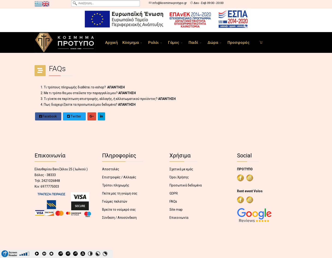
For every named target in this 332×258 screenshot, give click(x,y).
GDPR (173, 193)
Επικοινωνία (178, 217)
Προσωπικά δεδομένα (185, 185)
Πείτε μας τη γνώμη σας (119, 193)
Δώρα (213, 42)
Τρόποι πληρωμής (115, 185)
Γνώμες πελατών (114, 201)
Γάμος (173, 42)
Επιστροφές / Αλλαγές (119, 177)
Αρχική (111, 42)
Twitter (74, 116)
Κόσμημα (130, 42)
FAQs (173, 201)
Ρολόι (153, 42)
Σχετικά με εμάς (181, 169)
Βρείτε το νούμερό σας (119, 209)
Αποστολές (110, 169)
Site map (176, 209)
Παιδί (193, 42)
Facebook (48, 116)
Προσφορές (238, 42)
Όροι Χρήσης (179, 177)
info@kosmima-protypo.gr (169, 3)
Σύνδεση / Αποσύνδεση (119, 217)
